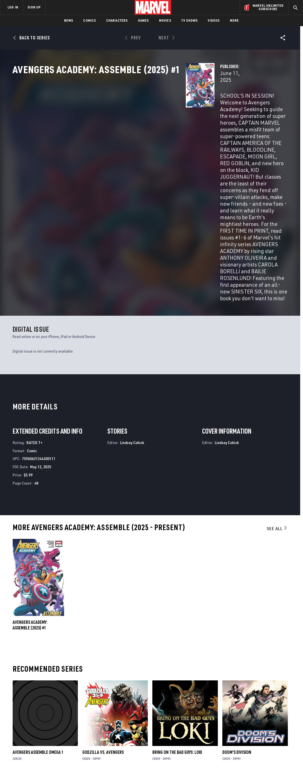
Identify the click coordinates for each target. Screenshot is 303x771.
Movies (165, 20)
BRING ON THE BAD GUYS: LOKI (177, 638)
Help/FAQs (55, 700)
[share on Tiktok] (238, 730)
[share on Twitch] (282, 718)
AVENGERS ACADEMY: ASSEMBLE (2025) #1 (30, 511)
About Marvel (59, 692)
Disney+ (104, 700)
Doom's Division (236, 638)
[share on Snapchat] (252, 718)
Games (143, 20)
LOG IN (13, 7)
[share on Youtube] (238, 718)
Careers (53, 708)
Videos (214, 20)
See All (277, 414)
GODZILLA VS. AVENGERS (103, 638)
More (234, 20)
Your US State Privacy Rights (82, 758)
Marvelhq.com (110, 708)
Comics (89, 20)
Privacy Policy (45, 758)
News (68, 20)
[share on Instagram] (267, 706)
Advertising (108, 692)
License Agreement (213, 758)
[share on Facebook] (238, 706)
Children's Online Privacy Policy (169, 758)
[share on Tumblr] (282, 706)
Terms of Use (19, 758)
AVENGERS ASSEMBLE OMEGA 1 (38, 638)
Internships (57, 716)
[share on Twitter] (252, 706)
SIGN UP (34, 7)
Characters (117, 20)
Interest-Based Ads (248, 758)
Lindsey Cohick (132, 328)
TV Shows (189, 20)
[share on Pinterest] (267, 718)
